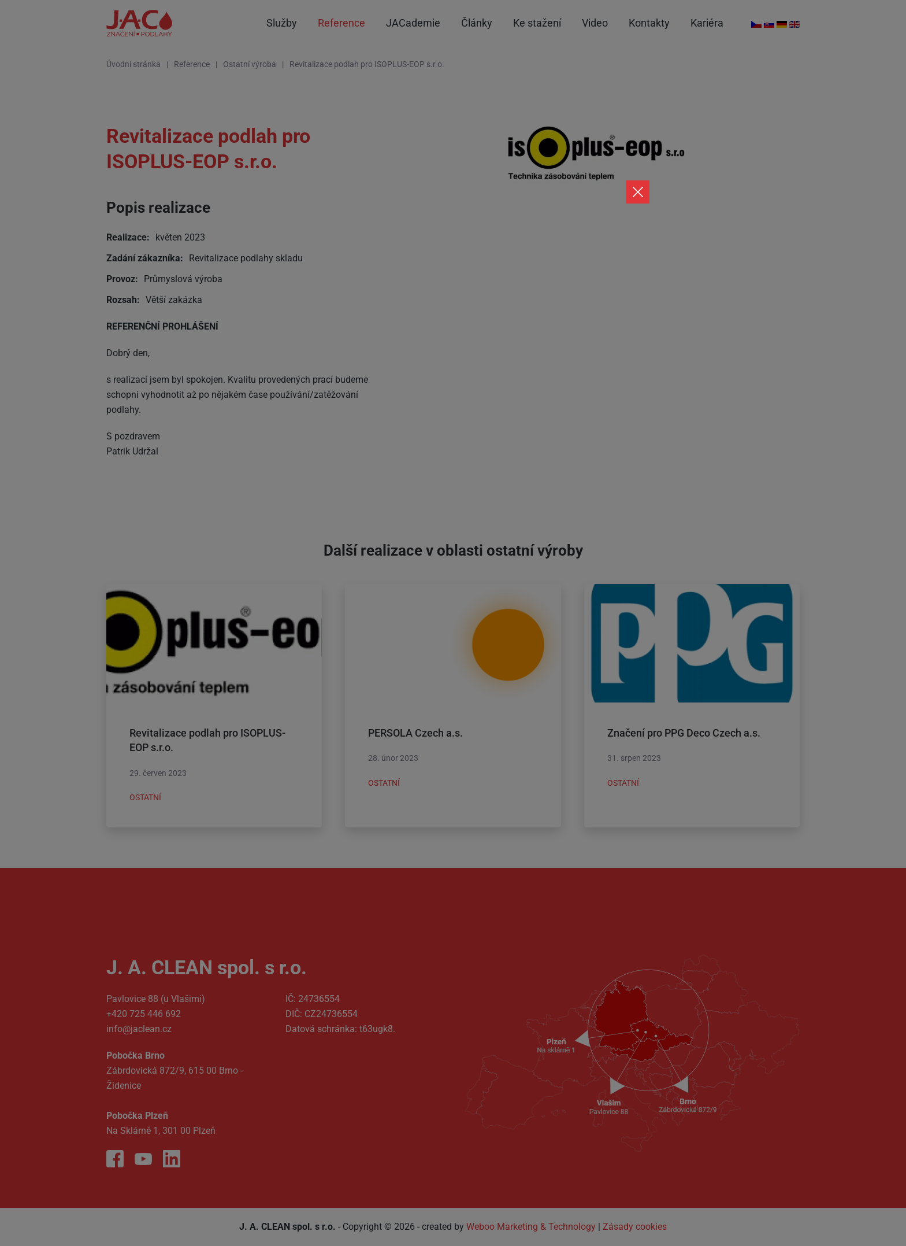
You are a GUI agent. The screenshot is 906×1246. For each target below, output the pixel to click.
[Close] (637, 192)
